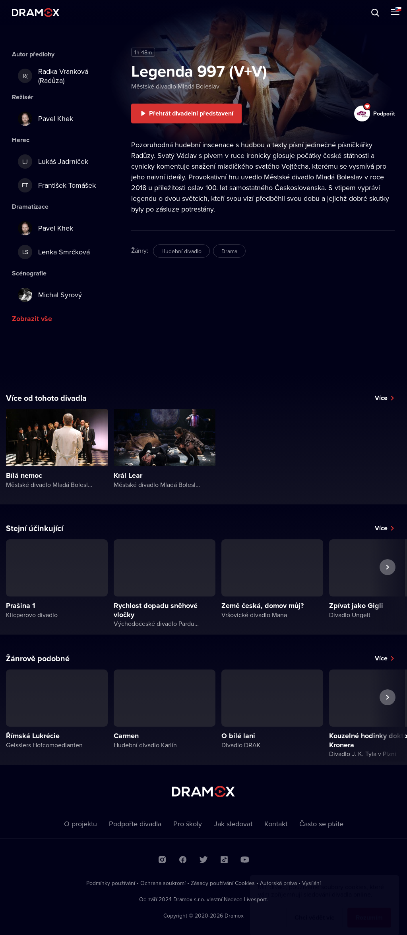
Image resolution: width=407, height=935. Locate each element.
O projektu (80, 824)
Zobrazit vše (32, 319)
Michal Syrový (50, 295)
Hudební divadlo (181, 251)
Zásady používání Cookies (223, 883)
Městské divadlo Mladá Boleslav (175, 86)
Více (381, 397)
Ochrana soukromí (163, 883)
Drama (229, 251)
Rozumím (369, 909)
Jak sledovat (233, 824)
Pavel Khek (45, 119)
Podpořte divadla (135, 824)
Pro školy (187, 824)
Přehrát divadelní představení (191, 113)
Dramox (36, 12)
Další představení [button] (387, 585)
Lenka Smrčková (54, 252)
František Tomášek (57, 185)
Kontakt (275, 824)
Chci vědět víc (314, 909)
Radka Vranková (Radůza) (53, 75)
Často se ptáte (321, 824)
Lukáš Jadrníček (53, 161)
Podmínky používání (110, 883)
